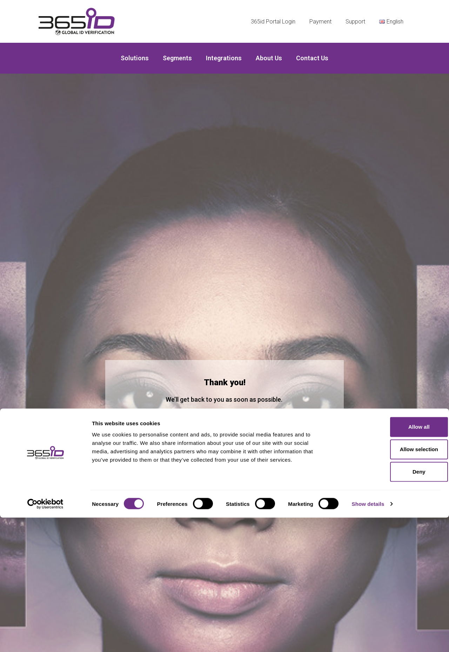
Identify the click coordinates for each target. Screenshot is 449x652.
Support (355, 21)
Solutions (135, 58)
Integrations (224, 58)
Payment (320, 21)
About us (269, 58)
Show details (368, 638)
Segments (177, 58)
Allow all (390, 561)
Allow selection (390, 583)
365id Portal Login (273, 21)
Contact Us (312, 58)
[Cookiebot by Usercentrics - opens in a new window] (45, 638)
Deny (390, 606)
